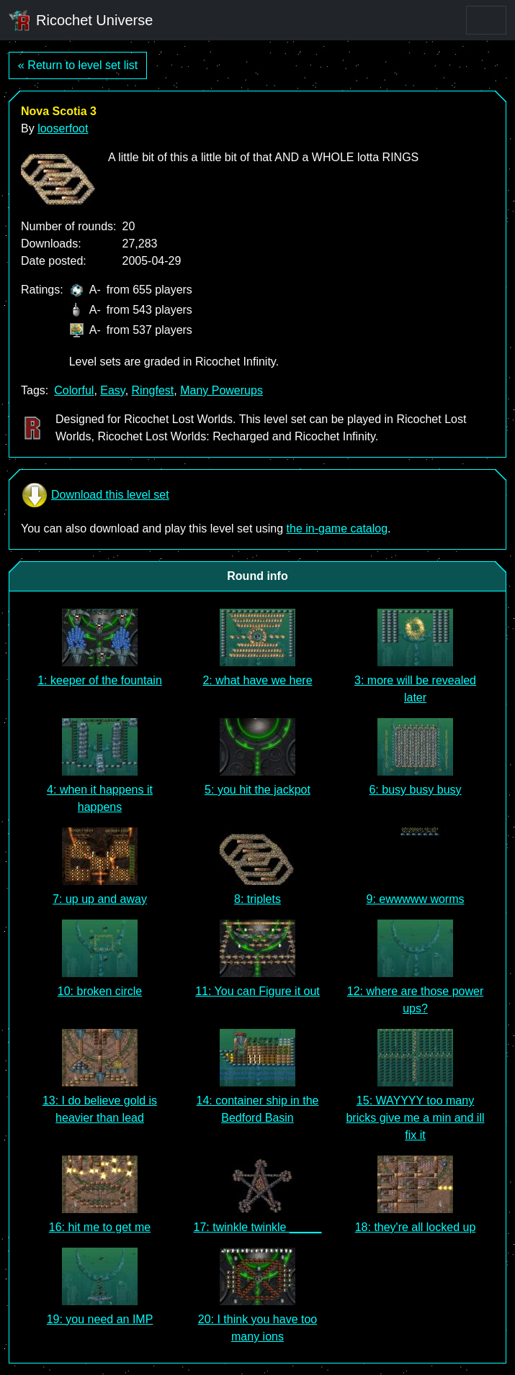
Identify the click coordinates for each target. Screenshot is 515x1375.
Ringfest (153, 390)
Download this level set (95, 495)
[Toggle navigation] (486, 20)
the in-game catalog (337, 528)
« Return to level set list (78, 65)
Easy (112, 390)
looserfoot (62, 128)
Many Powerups (221, 390)
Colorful (74, 390)
